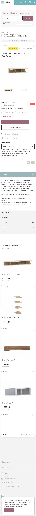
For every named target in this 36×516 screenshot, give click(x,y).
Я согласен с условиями (17, 24)
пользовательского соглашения (23, 24)
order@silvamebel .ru (9, 478)
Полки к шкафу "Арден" (10, 317)
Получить (28, 18)
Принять (9, 510)
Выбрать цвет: (6, 142)
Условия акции (6, 22)
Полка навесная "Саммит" (11, 274)
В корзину (4, 286)
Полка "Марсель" (8, 360)
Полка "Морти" (7, 403)
